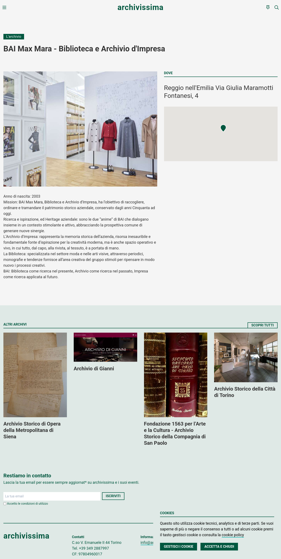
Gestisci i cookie (178, 547)
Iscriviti (113, 496)
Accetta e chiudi (219, 547)
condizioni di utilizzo (34, 503)
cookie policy (233, 535)
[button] (223, 128)
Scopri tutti (262, 325)
